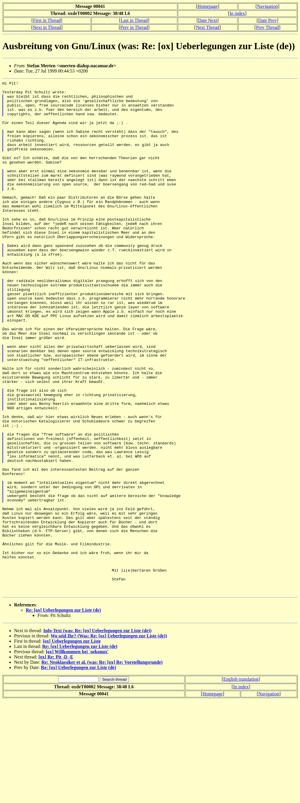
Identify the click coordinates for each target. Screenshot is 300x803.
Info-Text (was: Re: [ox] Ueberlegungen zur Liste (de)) (97, 733)
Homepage (207, 6)
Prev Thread (267, 27)
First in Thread (47, 20)
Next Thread (207, 27)
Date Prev (267, 20)
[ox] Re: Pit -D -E (56, 759)
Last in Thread (134, 20)
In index (237, 13)
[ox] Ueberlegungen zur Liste (72, 743)
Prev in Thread (134, 27)
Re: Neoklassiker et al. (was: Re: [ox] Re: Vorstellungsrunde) (102, 764)
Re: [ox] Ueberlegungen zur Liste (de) (63, 712)
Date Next (207, 20)
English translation (240, 781)
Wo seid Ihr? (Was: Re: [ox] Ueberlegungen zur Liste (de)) (109, 738)
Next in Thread (47, 27)
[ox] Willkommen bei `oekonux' (77, 754)
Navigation (267, 6)
